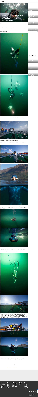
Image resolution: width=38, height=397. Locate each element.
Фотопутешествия (2, 384)
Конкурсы (8, 384)
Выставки (8, 383)
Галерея (1, 387)
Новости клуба (25, 384)
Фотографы (25, 386)
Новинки (20, 383)
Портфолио (1, 385)
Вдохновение (2, 386)
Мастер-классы (8, 386)
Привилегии (25, 385)
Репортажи (8, 385)
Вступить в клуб (26, 387)
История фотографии (14, 385)
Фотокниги (25, 388)
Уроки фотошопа (14, 384)
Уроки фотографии (14, 383)
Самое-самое (2, 383)
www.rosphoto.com (33, 394)
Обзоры (20, 384)
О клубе (25, 383)
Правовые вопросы (14, 386)
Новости (8, 387)
